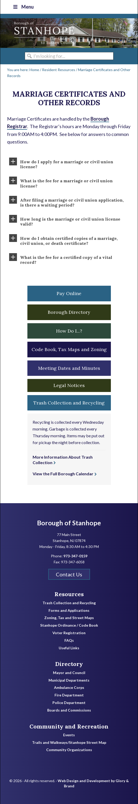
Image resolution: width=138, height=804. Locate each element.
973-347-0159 (75, 556)
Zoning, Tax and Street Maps (69, 618)
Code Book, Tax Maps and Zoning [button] (69, 349)
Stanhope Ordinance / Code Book (69, 625)
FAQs (69, 640)
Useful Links (69, 648)
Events (69, 735)
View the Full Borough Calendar (63, 473)
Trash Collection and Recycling (69, 603)
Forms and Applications (69, 610)
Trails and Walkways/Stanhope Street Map (69, 742)
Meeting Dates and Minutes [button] (69, 368)
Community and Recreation (69, 726)
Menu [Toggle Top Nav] (22, 7)
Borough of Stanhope (39, 33)
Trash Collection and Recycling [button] (69, 403)
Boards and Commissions (69, 710)
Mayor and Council (69, 673)
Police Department (69, 703)
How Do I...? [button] (69, 331)
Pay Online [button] (69, 293)
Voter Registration (69, 633)
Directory (69, 663)
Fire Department (69, 695)
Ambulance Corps (69, 687)
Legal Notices (69, 385)
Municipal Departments (69, 680)
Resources (69, 594)
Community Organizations (69, 750)
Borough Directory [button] (69, 312)
